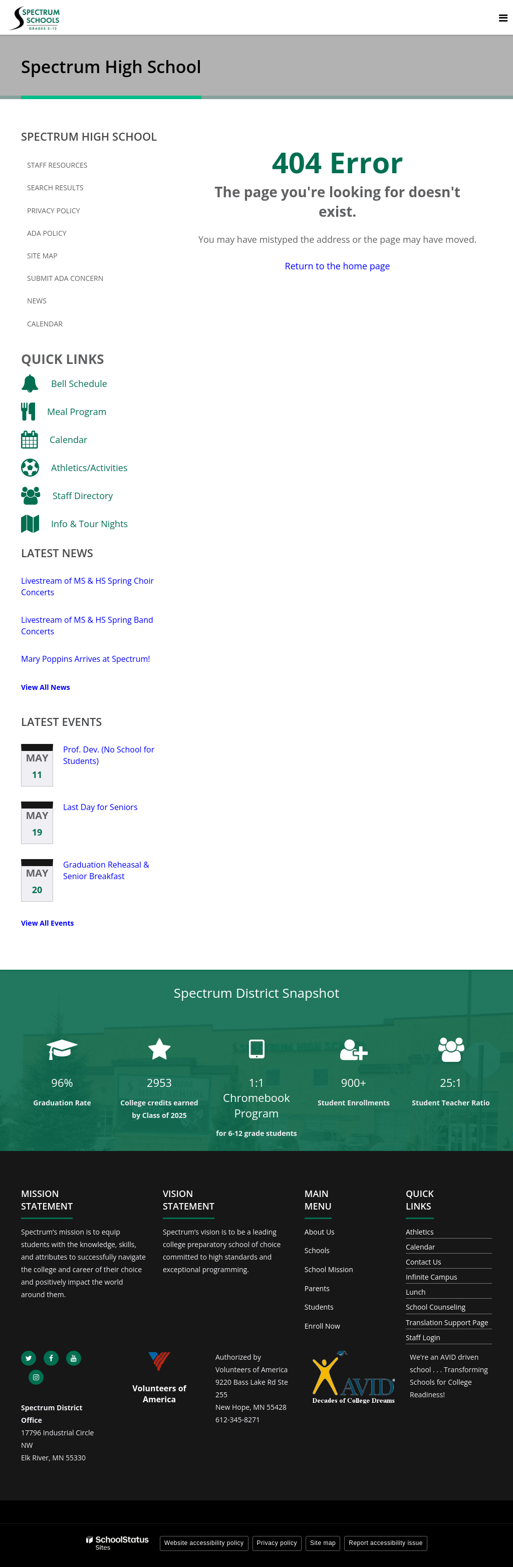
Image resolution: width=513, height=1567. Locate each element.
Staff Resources (57, 165)
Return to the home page (337, 266)
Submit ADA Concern (65, 278)
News (37, 300)
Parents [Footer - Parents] (317, 1288)
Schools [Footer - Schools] (317, 1250)
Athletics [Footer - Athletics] (420, 1232)
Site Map (42, 255)
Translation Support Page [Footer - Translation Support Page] (447, 1322)
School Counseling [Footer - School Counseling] (435, 1307)
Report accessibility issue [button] (386, 1542)
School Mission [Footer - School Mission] (329, 1269)
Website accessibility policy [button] (204, 1542)
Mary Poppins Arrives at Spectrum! (85, 658)
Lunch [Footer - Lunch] (416, 1292)
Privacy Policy (53, 210)
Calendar (45, 323)
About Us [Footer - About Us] (320, 1232)
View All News (45, 687)
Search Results (55, 187)
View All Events (47, 923)
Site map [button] (323, 1542)
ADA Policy (47, 233)
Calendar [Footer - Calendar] (420, 1247)
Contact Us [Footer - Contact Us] (423, 1262)
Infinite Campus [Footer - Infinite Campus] (431, 1277)
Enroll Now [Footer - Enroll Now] (322, 1326)
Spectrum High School (89, 136)
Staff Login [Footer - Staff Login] (423, 1337)
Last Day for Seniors (100, 807)
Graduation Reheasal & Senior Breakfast (106, 870)
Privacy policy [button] (277, 1542)
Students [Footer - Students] (319, 1307)
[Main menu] (503, 17)
